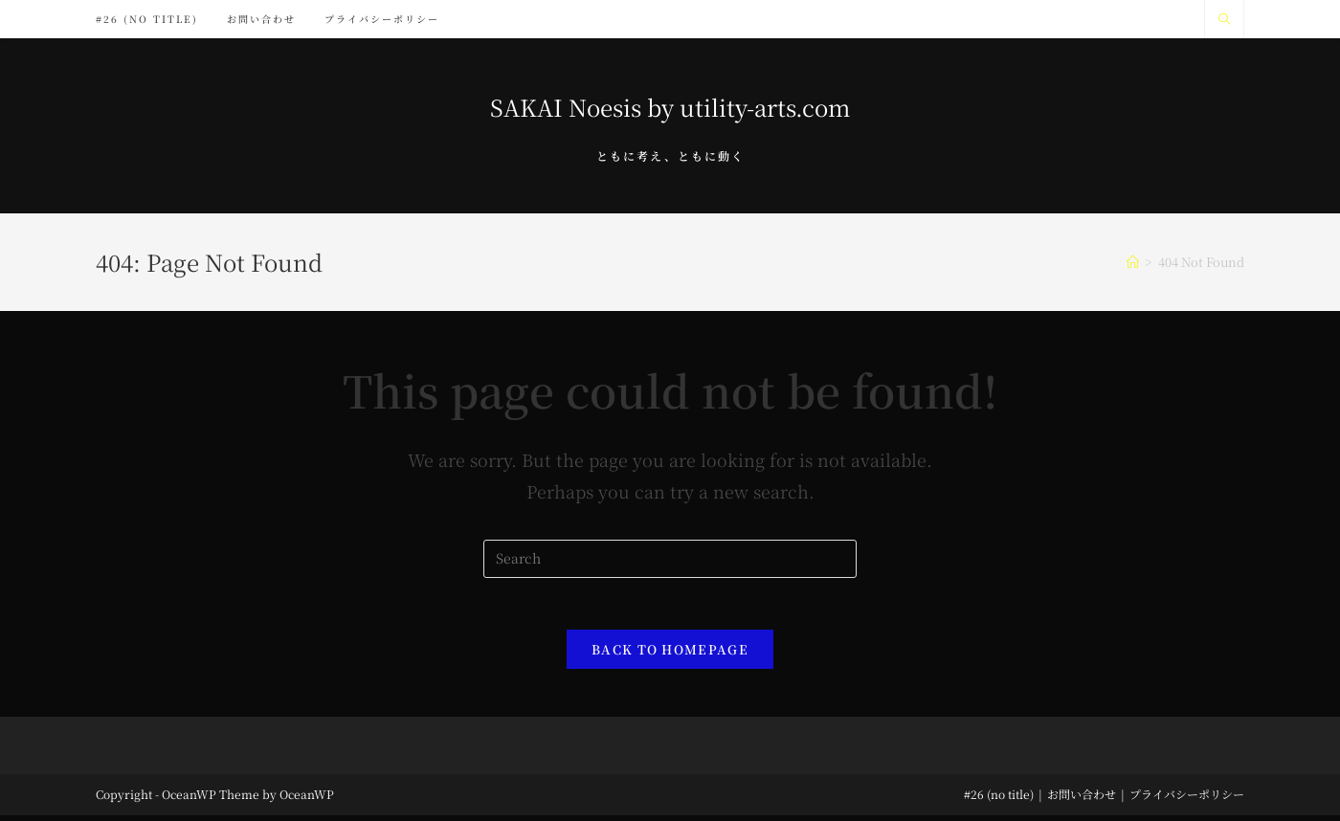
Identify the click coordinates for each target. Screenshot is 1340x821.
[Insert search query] (670, 559)
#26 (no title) (999, 799)
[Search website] (1224, 19)
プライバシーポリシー (1186, 799)
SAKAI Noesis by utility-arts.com (670, 106)
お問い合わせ (1081, 799)
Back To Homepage (670, 655)
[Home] (1133, 262)
